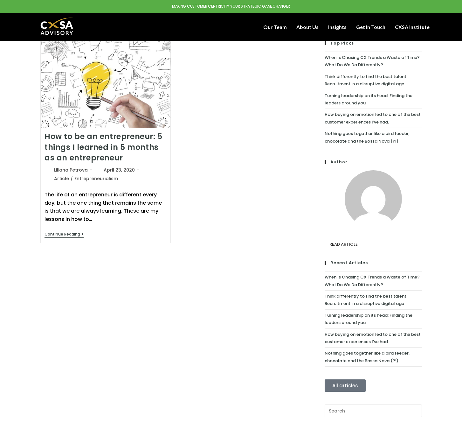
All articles (345, 385)
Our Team (275, 27)
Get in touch (370, 27)
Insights (337, 27)
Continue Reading (64, 234)
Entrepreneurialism (96, 178)
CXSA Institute (412, 27)
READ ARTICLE (343, 244)
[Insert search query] (373, 411)
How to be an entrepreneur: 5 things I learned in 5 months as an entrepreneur (103, 147)
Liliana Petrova (71, 170)
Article (61, 178)
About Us (307, 27)
